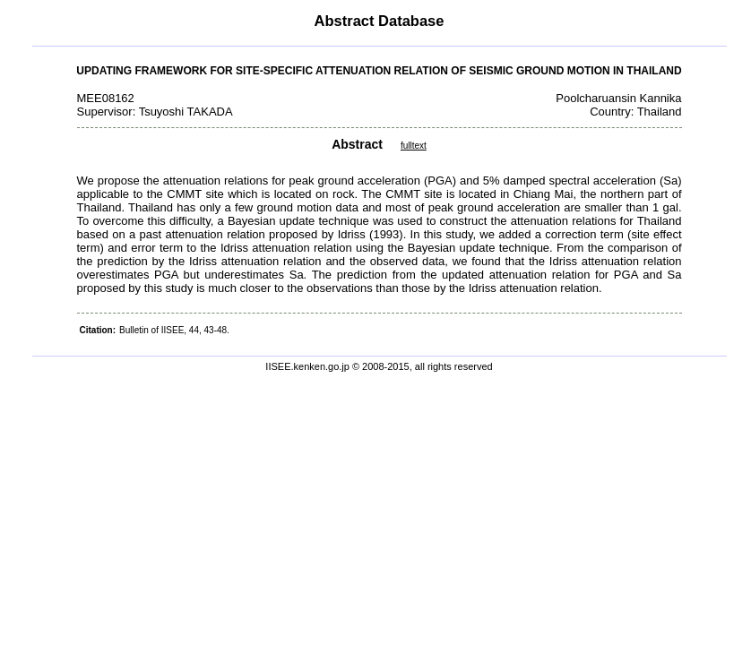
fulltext (414, 145)
